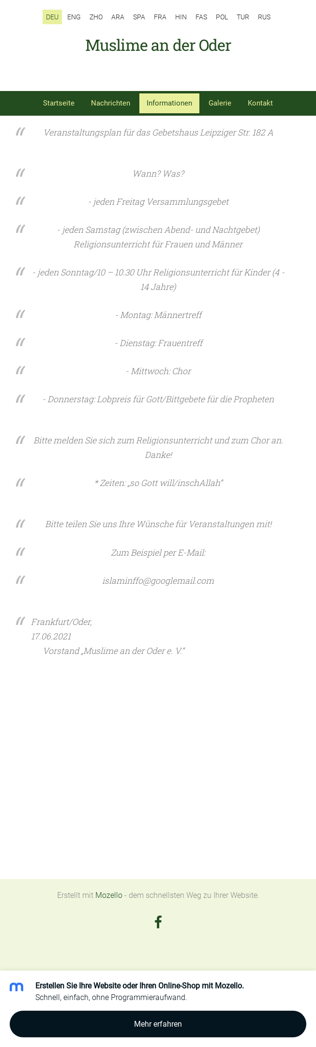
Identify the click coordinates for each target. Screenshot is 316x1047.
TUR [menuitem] (243, 17)
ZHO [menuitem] (96, 17)
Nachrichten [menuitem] (110, 103)
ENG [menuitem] (74, 17)
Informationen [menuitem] (169, 103)
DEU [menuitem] (52, 17)
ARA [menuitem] (117, 17)
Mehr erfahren (158, 1024)
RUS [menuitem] (264, 17)
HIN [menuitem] (181, 17)
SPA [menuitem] (139, 17)
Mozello (108, 895)
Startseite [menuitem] (59, 103)
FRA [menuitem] (160, 17)
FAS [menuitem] (201, 17)
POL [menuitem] (222, 17)
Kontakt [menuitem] (260, 103)
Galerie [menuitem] (220, 103)
